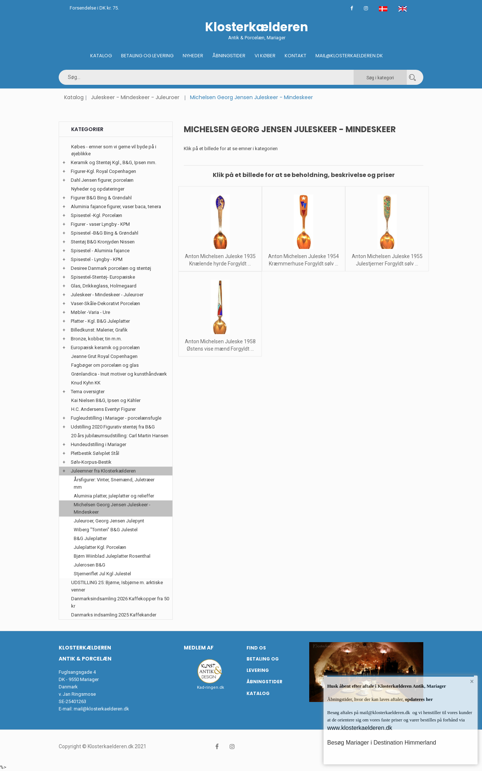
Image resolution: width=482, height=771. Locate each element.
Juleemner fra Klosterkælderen (103, 471)
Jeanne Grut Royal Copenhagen (104, 356)
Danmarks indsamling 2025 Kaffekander (113, 615)
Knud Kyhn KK (86, 383)
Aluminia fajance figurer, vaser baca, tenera (116, 206)
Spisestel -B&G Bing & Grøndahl (104, 233)
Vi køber (265, 55)
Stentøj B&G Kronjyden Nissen (103, 242)
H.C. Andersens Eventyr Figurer (103, 409)
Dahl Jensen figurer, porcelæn (102, 180)
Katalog (101, 55)
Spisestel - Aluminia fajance (100, 250)
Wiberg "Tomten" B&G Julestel (106, 529)
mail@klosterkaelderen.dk (101, 709)
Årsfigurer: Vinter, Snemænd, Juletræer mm (114, 483)
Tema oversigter (88, 391)
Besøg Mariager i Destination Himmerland (381, 742)
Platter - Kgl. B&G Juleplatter (100, 321)
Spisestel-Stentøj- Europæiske (103, 277)
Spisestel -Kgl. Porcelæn (96, 215)
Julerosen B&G (89, 565)
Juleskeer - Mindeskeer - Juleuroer (135, 97)
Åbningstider (228, 55)
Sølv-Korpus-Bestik (91, 462)
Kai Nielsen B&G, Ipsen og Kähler (105, 400)
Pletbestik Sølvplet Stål (95, 453)
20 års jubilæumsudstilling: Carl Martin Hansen (119, 435)
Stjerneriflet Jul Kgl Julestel (102, 573)
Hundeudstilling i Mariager (98, 444)
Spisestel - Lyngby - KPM (97, 259)
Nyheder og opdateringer (97, 189)
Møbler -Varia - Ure (90, 312)
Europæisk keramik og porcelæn (105, 347)
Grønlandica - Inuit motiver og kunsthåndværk (119, 374)
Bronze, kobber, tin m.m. (96, 338)
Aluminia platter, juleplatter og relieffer (114, 496)
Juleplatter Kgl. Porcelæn (100, 547)
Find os (256, 648)
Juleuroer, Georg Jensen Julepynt (109, 521)
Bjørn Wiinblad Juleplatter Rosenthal (112, 556)
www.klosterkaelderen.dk (359, 728)
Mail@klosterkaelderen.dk (349, 55)
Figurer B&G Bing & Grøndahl (101, 197)
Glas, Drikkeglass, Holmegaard (103, 286)
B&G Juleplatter (90, 538)
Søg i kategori (380, 77)
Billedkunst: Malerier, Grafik (99, 330)
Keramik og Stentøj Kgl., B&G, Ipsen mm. (113, 162)
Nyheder (193, 55)
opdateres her (418, 699)
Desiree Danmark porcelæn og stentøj (111, 268)
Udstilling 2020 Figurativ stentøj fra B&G (113, 427)
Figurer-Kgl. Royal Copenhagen (103, 171)
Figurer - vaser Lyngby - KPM (100, 224)
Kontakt (295, 55)
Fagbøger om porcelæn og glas (105, 365)
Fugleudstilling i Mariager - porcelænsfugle (116, 418)
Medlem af (198, 647)
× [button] (472, 681)
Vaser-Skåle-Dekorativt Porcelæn (105, 303)
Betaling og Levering (147, 55)
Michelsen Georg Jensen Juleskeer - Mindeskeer (112, 508)
